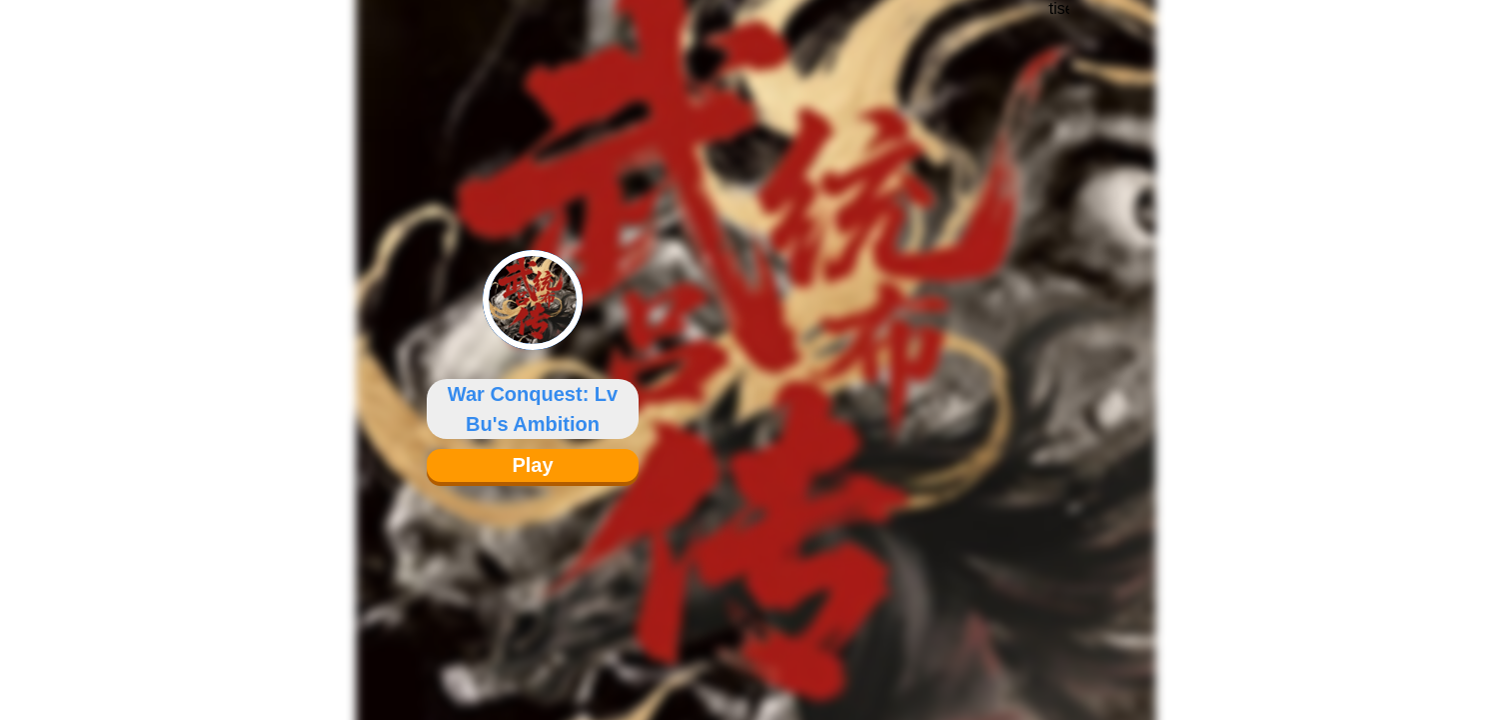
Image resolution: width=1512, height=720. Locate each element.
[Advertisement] (1058, 345)
